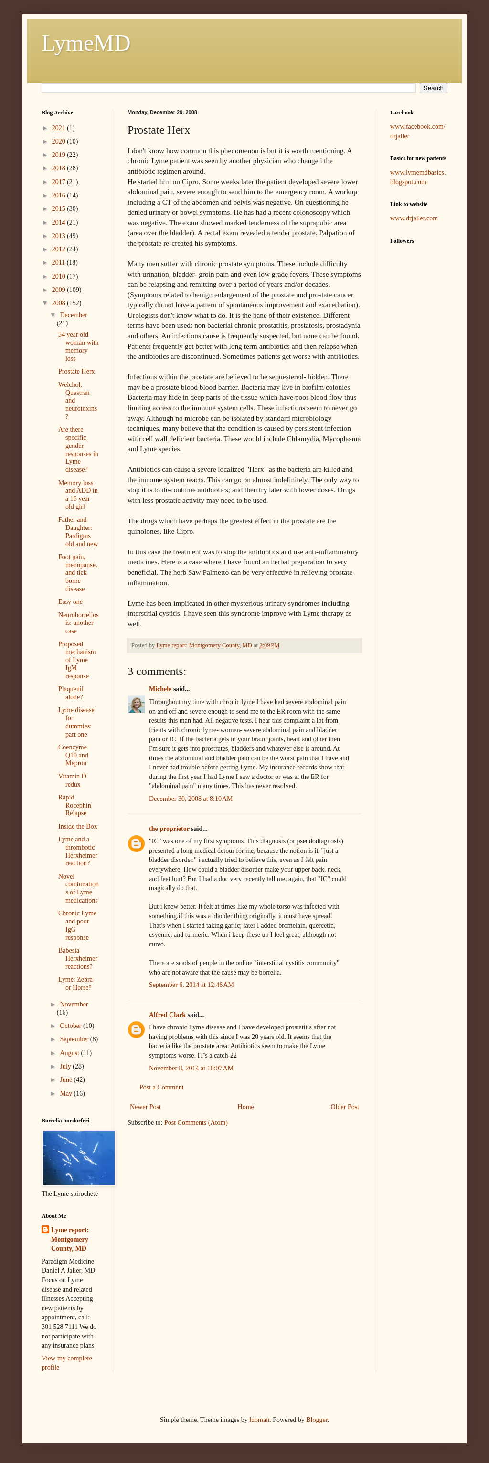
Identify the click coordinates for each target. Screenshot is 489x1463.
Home (246, 1106)
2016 (59, 195)
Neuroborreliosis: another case (78, 623)
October (71, 1025)
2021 (59, 128)
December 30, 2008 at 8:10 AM (191, 798)
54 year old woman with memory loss (78, 346)
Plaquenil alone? (71, 693)
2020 (59, 141)
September (75, 1039)
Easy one (70, 601)
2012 (59, 249)
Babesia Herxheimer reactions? (77, 958)
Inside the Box (77, 826)
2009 (59, 289)
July (66, 1066)
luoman (259, 1419)
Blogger (316, 1419)
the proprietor (169, 828)
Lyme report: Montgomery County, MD (70, 1239)
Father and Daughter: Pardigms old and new (78, 531)
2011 (59, 262)
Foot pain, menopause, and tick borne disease (77, 572)
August (70, 1053)
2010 (59, 276)
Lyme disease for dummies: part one (76, 721)
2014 (59, 222)
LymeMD (86, 42)
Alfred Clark (167, 1014)
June (67, 1079)
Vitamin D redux (72, 780)
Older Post (345, 1106)
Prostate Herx (76, 371)
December (73, 315)
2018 (59, 168)
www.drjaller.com (414, 218)
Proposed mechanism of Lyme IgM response (77, 660)
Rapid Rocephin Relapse (74, 805)
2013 (59, 235)
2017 (59, 182)
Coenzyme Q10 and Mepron (73, 755)
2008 (59, 303)
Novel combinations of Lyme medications (78, 888)
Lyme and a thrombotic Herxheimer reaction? (77, 851)
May (67, 1093)
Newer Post (145, 1106)
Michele (160, 689)
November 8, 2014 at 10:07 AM (191, 1068)
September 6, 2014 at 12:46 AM (191, 984)
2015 (59, 208)
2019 (59, 154)
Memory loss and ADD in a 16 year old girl (78, 494)
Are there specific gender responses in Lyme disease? (78, 449)
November (74, 1004)
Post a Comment (161, 1087)
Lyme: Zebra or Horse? (75, 983)
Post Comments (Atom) (196, 1122)
